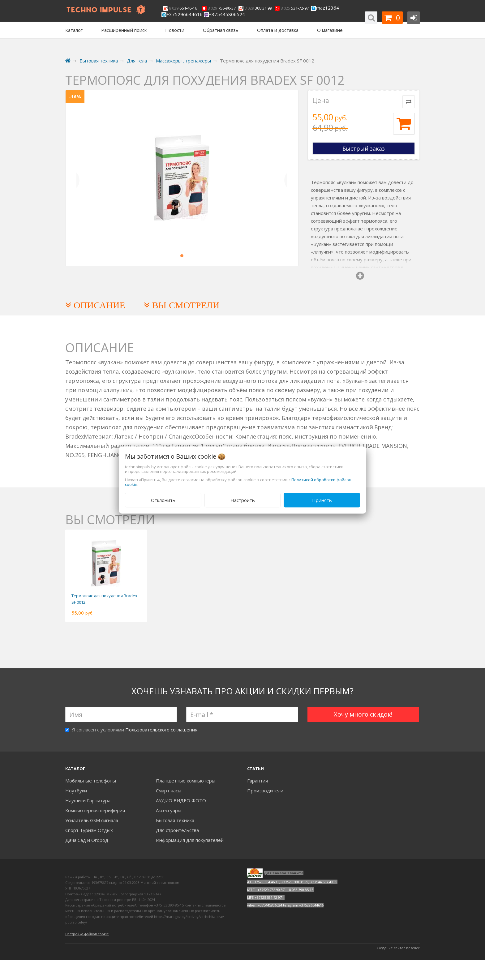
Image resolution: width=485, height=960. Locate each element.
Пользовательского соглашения (161, 729)
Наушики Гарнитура (87, 800)
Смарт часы (168, 790)
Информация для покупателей (190, 840)
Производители (265, 790)
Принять (322, 500)
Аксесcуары (168, 810)
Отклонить (163, 500)
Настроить (242, 500)
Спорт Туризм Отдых (89, 830)
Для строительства (177, 830)
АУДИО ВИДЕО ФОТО (181, 800)
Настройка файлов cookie (87, 934)
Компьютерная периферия (95, 810)
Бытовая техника (175, 820)
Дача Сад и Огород (86, 840)
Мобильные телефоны (90, 781)
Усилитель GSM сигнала (91, 820)
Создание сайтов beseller (398, 947)
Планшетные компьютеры (185, 781)
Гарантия (257, 781)
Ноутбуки (76, 790)
